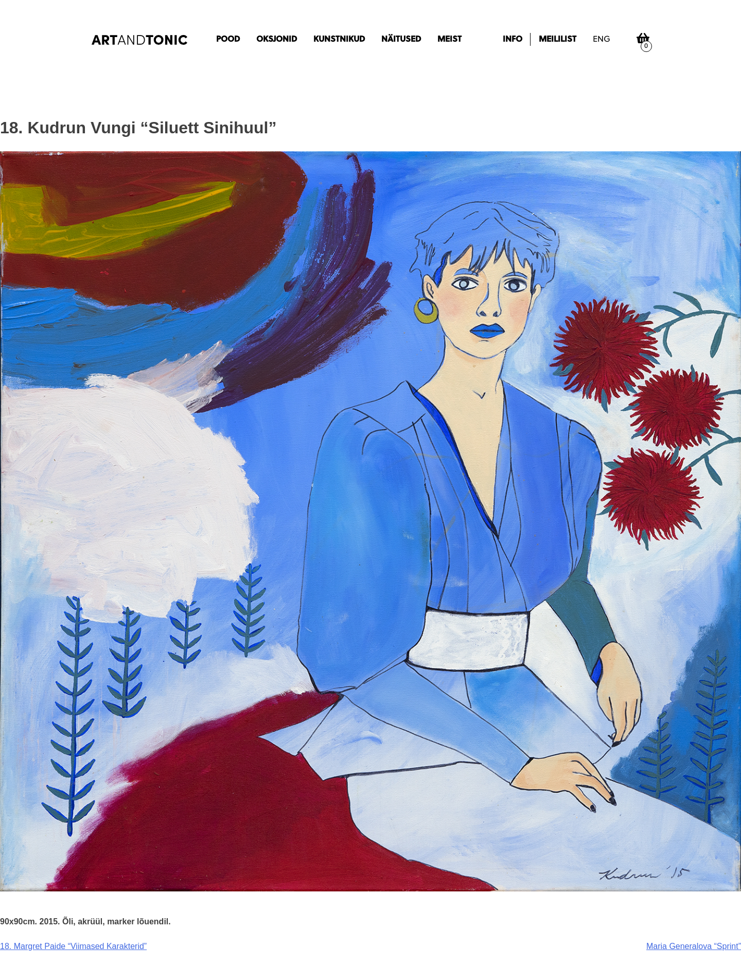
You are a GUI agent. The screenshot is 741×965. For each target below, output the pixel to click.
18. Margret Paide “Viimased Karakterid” (73, 946)
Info (512, 40)
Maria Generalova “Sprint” (693, 946)
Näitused (401, 40)
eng (601, 40)
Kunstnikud (339, 40)
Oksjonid (276, 40)
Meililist (557, 40)
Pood (228, 40)
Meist (449, 40)
